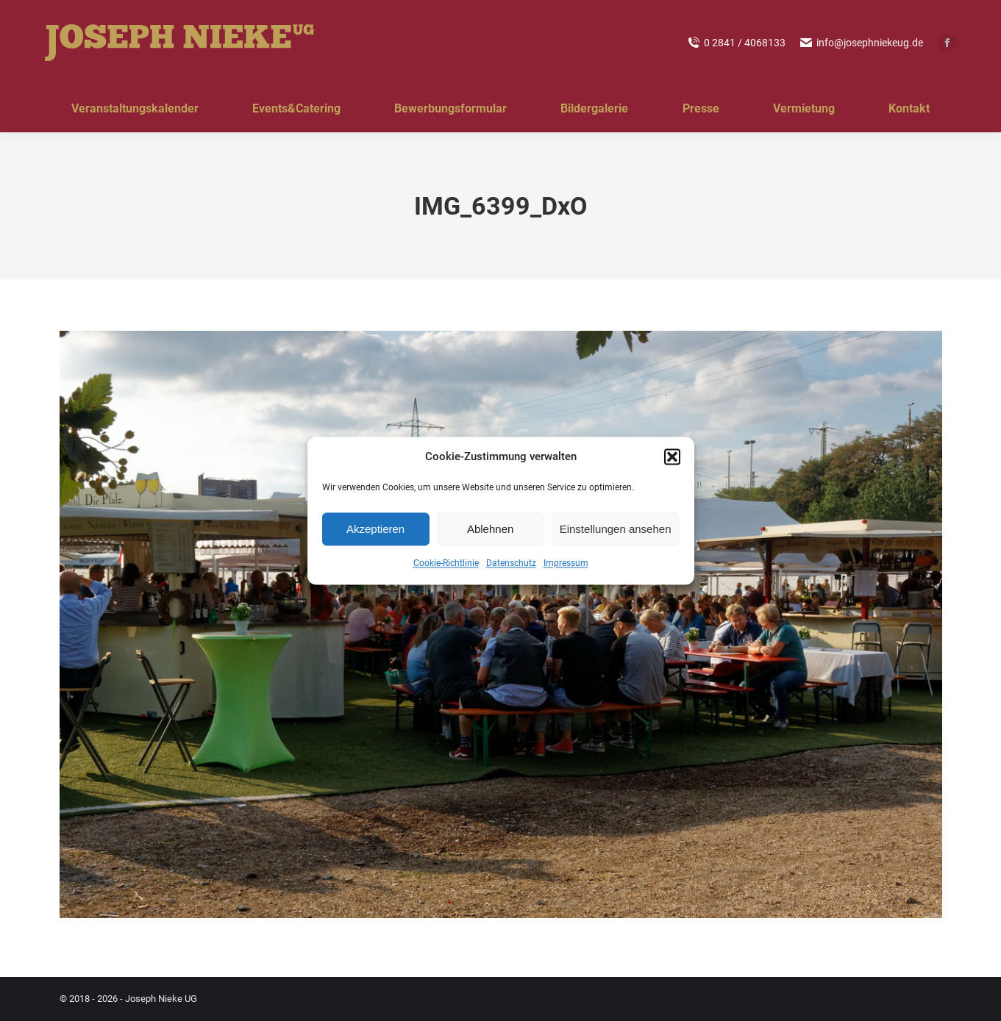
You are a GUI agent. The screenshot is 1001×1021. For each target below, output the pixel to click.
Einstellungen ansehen (616, 529)
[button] (672, 457)
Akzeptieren (375, 529)
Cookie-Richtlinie (446, 564)
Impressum (566, 564)
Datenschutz (511, 564)
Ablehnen (490, 529)
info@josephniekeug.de (861, 43)
